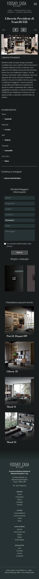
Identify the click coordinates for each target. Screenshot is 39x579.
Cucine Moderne (19, 513)
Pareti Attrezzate (19, 532)
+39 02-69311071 (20, 485)
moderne (8, 140)
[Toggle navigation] (35, 4)
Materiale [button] (5, 125)
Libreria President (24, 12)
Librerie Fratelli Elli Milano (12, 178)
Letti (19, 548)
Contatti (19, 505)
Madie (19, 534)
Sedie (19, 521)
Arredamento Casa (22, 10)
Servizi (19, 494)
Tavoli (20, 518)
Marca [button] (4, 114)
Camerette (19, 556)
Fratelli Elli (8, 119)
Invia (19, 253)
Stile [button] (3, 135)
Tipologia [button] (5, 146)
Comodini (19, 551)
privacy (9, 246)
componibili (8, 150)
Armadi (19, 553)
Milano (7, 161)
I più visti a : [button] (6, 156)
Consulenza (20, 497)
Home (10, 10)
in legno (7, 129)
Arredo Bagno (19, 540)
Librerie (10, 12)
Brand (19, 499)
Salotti (19, 537)
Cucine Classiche (19, 516)
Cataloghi (19, 502)
